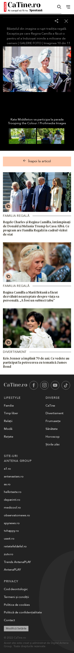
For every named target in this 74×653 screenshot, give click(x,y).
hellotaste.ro (12, 492)
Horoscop (53, 436)
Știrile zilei (53, 444)
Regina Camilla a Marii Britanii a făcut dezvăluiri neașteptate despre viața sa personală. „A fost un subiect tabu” (31, 296)
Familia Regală (16, 216)
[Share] (56, 21)
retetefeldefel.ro (15, 546)
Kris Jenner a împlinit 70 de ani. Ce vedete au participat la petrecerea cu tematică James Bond (36, 362)
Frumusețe (53, 421)
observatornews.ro (17, 515)
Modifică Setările (16, 628)
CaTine (50, 405)
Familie (9, 405)
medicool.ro (12, 507)
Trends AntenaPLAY (17, 562)
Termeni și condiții (16, 597)
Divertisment (14, 352)
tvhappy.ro (11, 531)
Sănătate (52, 429)
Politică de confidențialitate (23, 612)
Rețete (8, 436)
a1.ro (7, 469)
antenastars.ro (14, 476)
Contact (9, 620)
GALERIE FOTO (30, 43)
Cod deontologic (16, 589)
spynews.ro (11, 523)
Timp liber (11, 413)
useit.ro (9, 538)
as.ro (7, 484)
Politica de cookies (17, 605)
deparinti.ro (12, 500)
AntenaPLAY (12, 569)
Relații (8, 421)
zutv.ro (8, 554)
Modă (8, 429)
